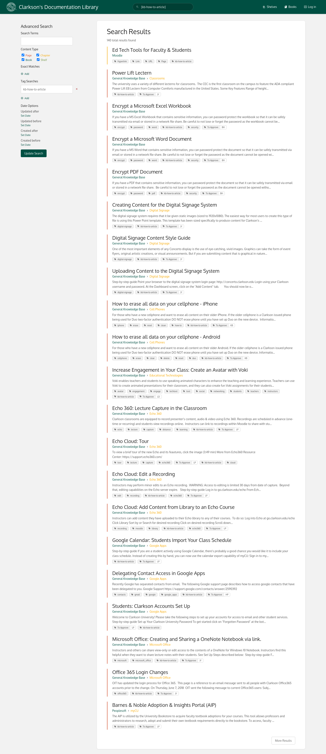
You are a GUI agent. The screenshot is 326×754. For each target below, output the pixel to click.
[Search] (137, 7)
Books (290, 7)
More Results (283, 740)
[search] (163, 7)
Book (27, 60)
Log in (310, 7)
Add (25, 73)
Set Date (26, 115)
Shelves (270, 7)
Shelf (42, 60)
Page (27, 55)
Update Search (33, 153)
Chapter (43, 55)
